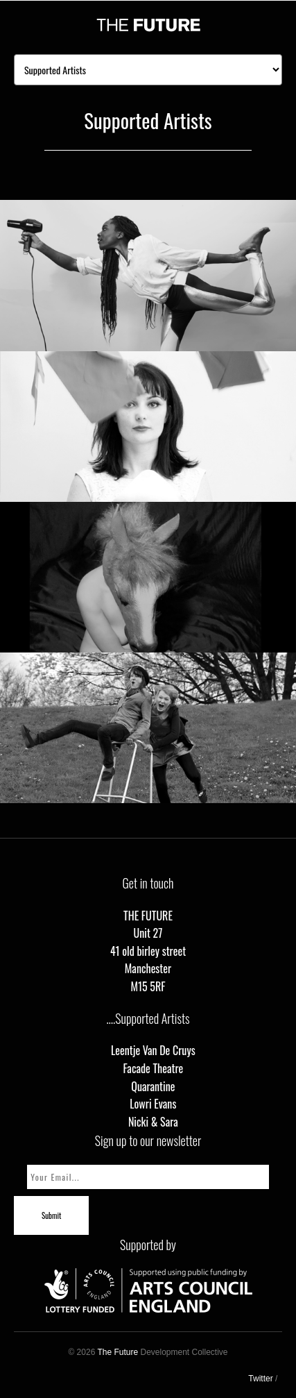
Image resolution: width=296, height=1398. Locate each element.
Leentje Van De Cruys (153, 1050)
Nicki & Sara (153, 1121)
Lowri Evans (153, 1103)
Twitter (260, 1378)
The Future (117, 1352)
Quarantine (153, 1086)
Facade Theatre (153, 1068)
